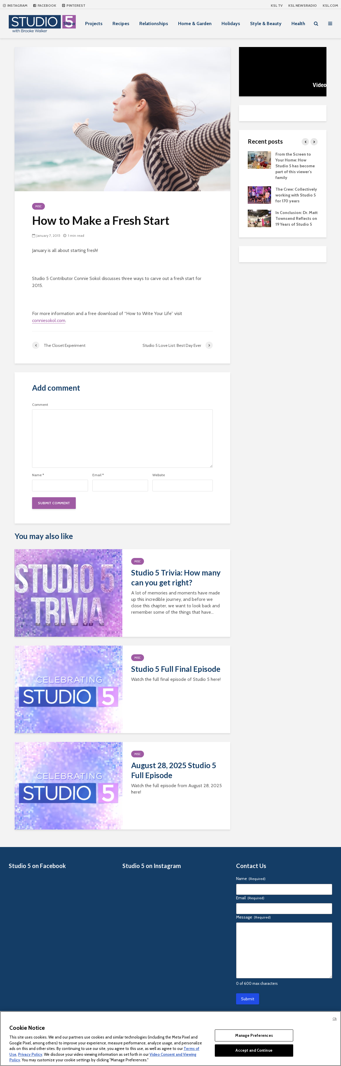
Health (298, 23)
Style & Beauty (266, 23)
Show (69, 23)
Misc (38, 206)
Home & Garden (195, 23)
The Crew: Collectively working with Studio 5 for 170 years (296, 195)
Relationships (153, 23)
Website (158, 475)
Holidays (231, 23)
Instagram (15, 5)
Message (253, 917)
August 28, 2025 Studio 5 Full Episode (173, 770)
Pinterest (73, 5)
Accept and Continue (253, 1050)
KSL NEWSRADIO (302, 5)
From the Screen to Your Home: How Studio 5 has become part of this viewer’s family (295, 166)
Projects (94, 23)
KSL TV (276, 5)
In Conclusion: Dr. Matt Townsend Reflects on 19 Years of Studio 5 (296, 218)
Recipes (121, 23)
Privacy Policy (30, 1054)
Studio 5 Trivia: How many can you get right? (176, 577)
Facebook (44, 5)
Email (98, 475)
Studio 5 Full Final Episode (175, 669)
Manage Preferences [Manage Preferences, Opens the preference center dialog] (254, 1035)
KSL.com (330, 5)
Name (38, 475)
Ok (335, 1019)
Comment (40, 404)
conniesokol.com (48, 320)
